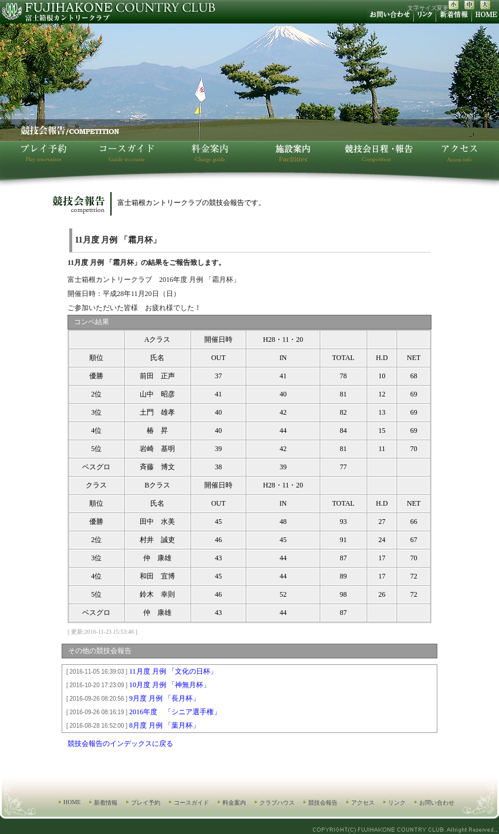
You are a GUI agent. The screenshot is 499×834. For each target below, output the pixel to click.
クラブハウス (277, 802)
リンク (397, 802)
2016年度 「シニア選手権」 (142, 712)
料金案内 (234, 802)
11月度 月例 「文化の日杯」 (140, 671)
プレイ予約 (145, 802)
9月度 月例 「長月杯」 (131, 698)
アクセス (363, 802)
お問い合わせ (436, 802)
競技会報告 (323, 802)
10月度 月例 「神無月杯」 (136, 685)
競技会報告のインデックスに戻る (120, 743)
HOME (71, 802)
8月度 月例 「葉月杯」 (131, 725)
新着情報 (105, 802)
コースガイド (191, 802)
